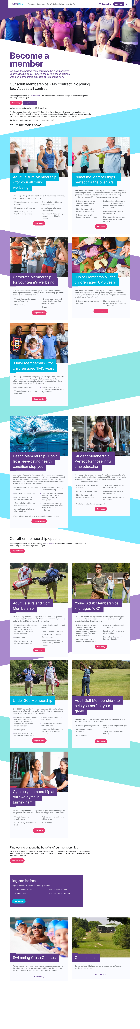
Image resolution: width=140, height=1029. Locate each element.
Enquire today (41, 73)
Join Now (118, 4)
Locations (41, 4)
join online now (55, 76)
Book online (106, 4)
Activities (31, 4)
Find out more (17, 861)
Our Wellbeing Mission (55, 4)
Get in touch (35, 96)
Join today (16, 103)
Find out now (101, 974)
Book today (39, 977)
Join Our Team (71, 4)
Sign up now (19, 901)
